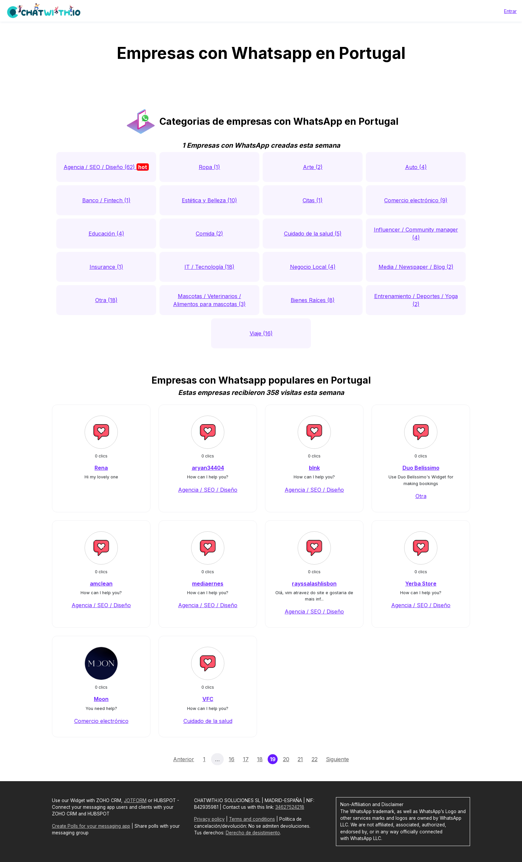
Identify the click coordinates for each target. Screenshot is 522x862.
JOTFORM (135, 800)
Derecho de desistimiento (253, 832)
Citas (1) (313, 200)
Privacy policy (209, 819)
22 (315, 759)
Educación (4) (106, 233)
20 (286, 759)
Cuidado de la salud (207, 721)
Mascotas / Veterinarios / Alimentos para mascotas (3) (209, 300)
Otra (420, 496)
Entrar (510, 11)
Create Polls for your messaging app (91, 826)
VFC (207, 699)
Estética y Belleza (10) (209, 200)
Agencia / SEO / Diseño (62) (106, 167)
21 (300, 759)
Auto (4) (416, 167)
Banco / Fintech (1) (106, 200)
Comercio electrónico (101, 721)
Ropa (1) (209, 167)
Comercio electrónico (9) (415, 200)
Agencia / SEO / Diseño (207, 489)
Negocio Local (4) (313, 266)
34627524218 (289, 807)
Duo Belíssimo (420, 467)
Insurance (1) (106, 266)
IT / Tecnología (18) (209, 266)
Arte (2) (313, 167)
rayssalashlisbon (314, 583)
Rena (101, 467)
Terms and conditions (252, 819)
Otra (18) (106, 300)
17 (246, 759)
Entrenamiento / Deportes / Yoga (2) (416, 300)
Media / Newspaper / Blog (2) (416, 266)
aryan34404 (208, 467)
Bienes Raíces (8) (313, 300)
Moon (101, 699)
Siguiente (337, 759)
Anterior (183, 759)
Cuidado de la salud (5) (313, 233)
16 (231, 759)
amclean (101, 583)
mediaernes (207, 583)
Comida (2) (209, 233)
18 (260, 759)
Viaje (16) (261, 333)
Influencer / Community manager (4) (416, 233)
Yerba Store (420, 583)
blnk (314, 467)
